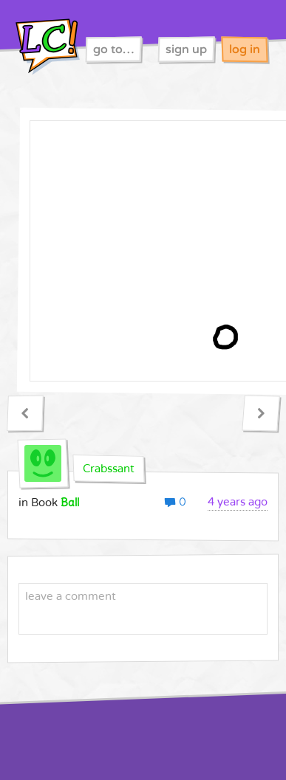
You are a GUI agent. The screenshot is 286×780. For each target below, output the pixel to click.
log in (244, 49)
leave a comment (70, 596)
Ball (70, 502)
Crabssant (109, 468)
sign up (186, 49)
